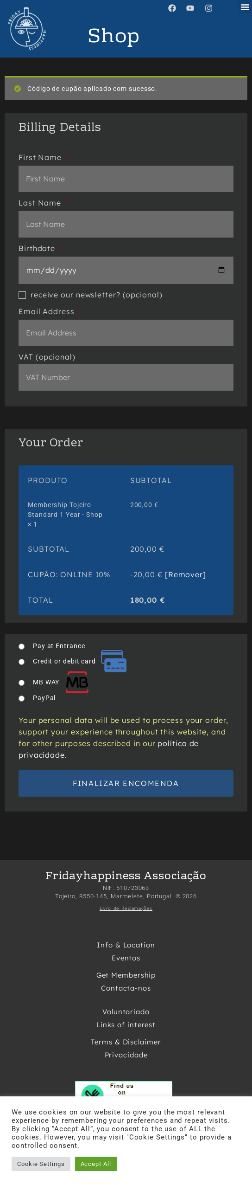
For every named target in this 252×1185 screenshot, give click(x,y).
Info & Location (126, 944)
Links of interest (126, 1024)
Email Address (50, 311)
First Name (43, 157)
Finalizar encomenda (126, 783)
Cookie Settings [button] (41, 1163)
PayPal (44, 698)
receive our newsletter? (91, 294)
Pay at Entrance (59, 646)
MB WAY (61, 682)
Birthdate (40, 248)
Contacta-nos (126, 988)
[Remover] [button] (185, 574)
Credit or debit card (79, 661)
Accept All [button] (96, 1163)
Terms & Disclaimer (126, 1041)
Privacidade (126, 1054)
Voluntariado (126, 1011)
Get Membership (126, 975)
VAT (47, 356)
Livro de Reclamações (126, 908)
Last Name (43, 202)
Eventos (126, 957)
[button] (245, 7)
